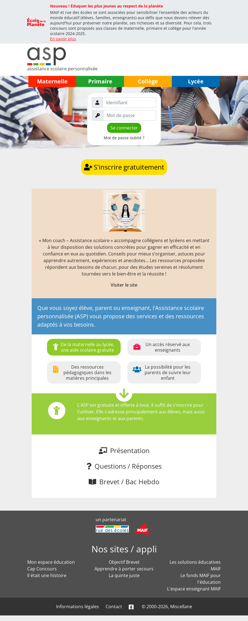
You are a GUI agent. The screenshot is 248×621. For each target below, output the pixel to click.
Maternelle (52, 81)
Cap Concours (42, 569)
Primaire (100, 81)
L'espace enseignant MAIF (194, 589)
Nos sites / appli (124, 549)
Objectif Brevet (124, 562)
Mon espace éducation (51, 562)
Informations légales (77, 606)
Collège (148, 81)
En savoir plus (63, 38)
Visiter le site (124, 285)
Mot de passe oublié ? (124, 137)
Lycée (196, 81)
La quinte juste (124, 575)
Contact (114, 606)
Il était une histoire (46, 575)
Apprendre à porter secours (124, 569)
